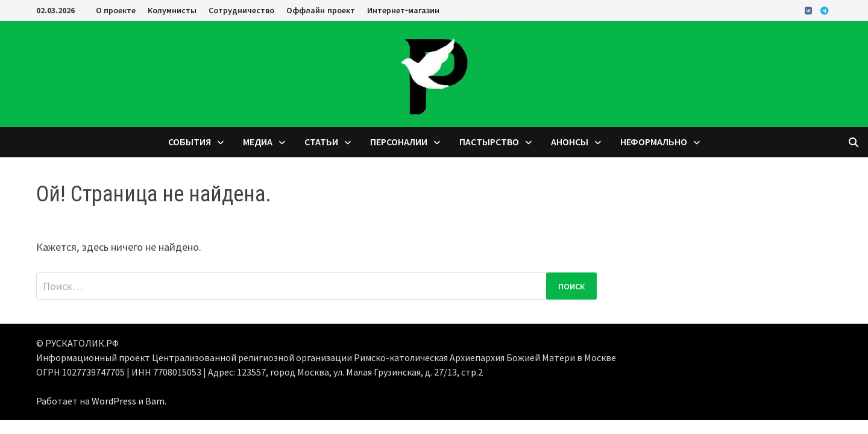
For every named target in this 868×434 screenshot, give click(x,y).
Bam (155, 401)
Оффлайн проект (320, 10)
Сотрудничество (241, 10)
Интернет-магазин (403, 10)
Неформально (653, 142)
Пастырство (489, 142)
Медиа (257, 142)
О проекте (116, 10)
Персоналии (398, 142)
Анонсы (569, 142)
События (189, 142)
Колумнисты (172, 10)
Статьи (321, 142)
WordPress (114, 401)
